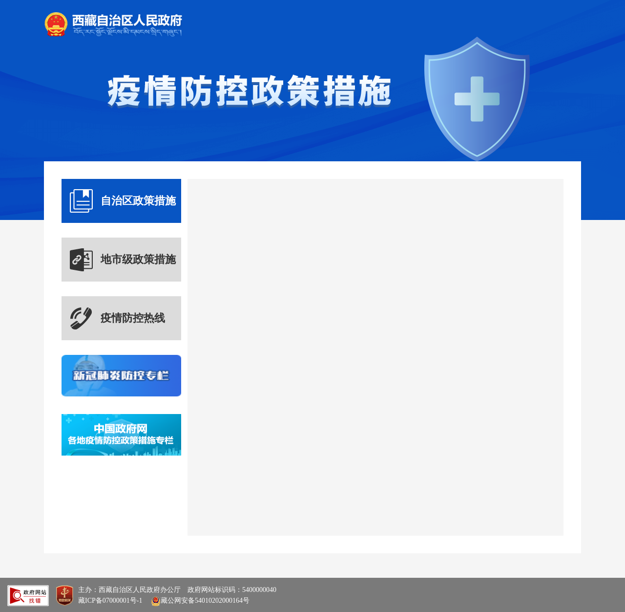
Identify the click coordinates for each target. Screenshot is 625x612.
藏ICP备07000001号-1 (110, 600)
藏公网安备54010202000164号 (199, 600)
